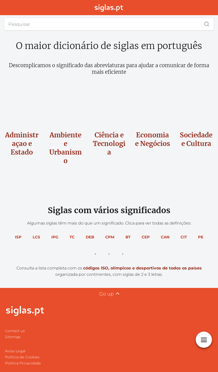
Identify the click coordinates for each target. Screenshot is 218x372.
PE (200, 237)
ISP (18, 237)
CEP (146, 237)
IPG (54, 237)
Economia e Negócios (152, 139)
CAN (165, 237)
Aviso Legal (15, 351)
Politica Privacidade (23, 363)
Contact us (15, 331)
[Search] (205, 23)
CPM (109, 237)
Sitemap (12, 337)
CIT (184, 237)
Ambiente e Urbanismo (65, 148)
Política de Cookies (22, 357)
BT (127, 237)
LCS (36, 237)
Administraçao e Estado (22, 143)
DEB (90, 237)
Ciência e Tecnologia (109, 143)
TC (72, 237)
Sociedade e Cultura (196, 139)
